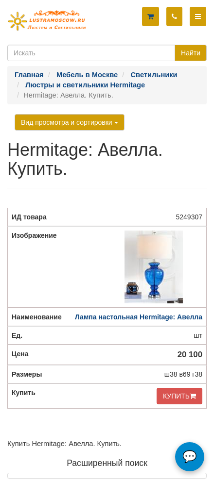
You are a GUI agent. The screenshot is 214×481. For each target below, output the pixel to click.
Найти (190, 53)
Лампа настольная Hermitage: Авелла (138, 317)
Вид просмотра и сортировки (69, 122)
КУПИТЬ (179, 396)
